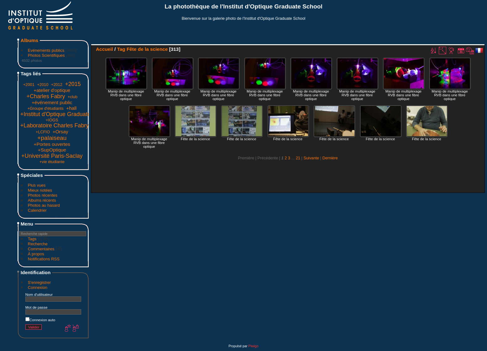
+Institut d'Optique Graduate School (64, 114)
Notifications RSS (44, 259)
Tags (32, 239)
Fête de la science (147, 49)
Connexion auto (40, 320)
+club (72, 96)
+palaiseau (51, 138)
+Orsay (60, 131)
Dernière (330, 158)
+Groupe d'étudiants (45, 108)
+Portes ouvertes (52, 144)
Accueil (104, 49)
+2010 (42, 84)
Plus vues (36, 185)
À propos (36, 254)
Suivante (311, 158)
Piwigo (253, 346)
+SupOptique (52, 149)
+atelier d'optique (52, 90)
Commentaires (41, 249)
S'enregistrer (39, 282)
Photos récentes (42, 195)
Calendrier (37, 210)
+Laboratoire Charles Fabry (54, 125)
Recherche (38, 244)
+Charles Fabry (46, 96)
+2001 (28, 84)
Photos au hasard (44, 205)
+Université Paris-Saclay (52, 156)
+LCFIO (43, 132)
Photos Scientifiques (46, 55)
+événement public (52, 102)
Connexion (37, 287)
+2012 (56, 84)
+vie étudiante (52, 161)
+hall (71, 108)
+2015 (73, 84)
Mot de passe (36, 307)
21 (298, 158)
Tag (121, 49)
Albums (29, 40)
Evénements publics (46, 50)
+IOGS (52, 120)
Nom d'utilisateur (39, 294)
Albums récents (42, 200)
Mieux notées (40, 190)
